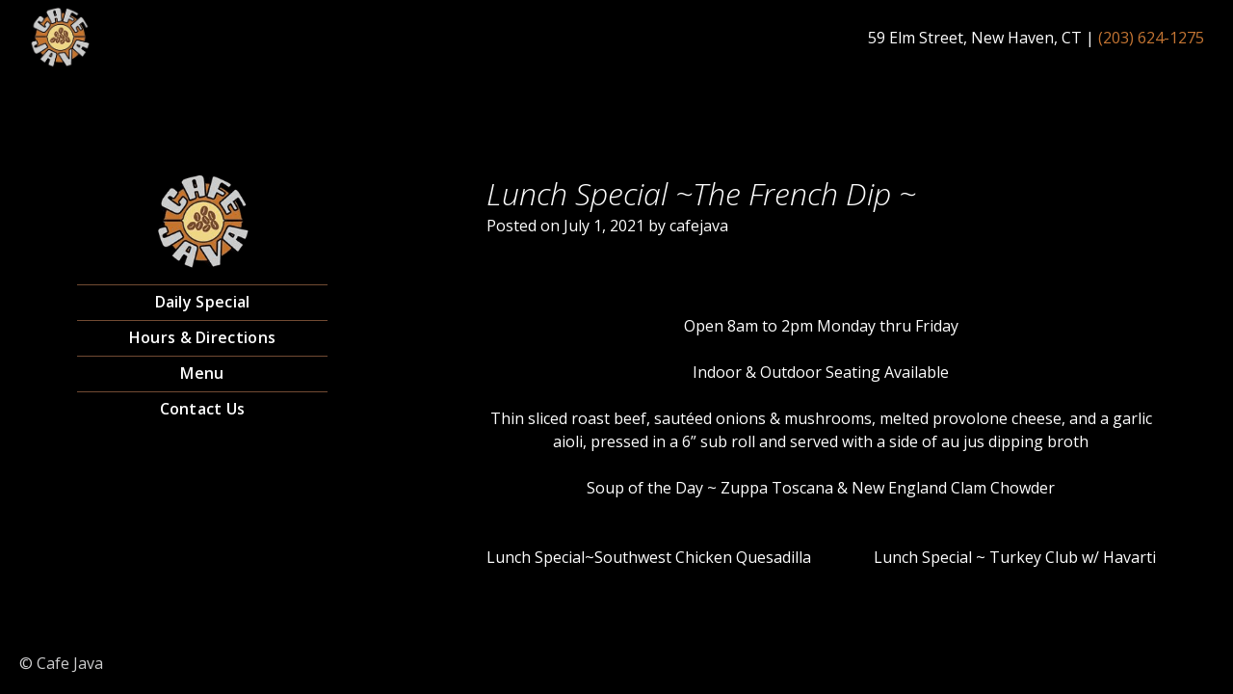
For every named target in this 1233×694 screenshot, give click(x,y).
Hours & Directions (202, 337)
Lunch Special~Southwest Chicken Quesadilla (648, 557)
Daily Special (202, 301)
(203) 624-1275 (1151, 37)
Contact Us (203, 408)
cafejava (698, 225)
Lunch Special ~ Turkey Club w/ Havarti (1015, 557)
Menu (201, 373)
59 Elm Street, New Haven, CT (975, 37)
